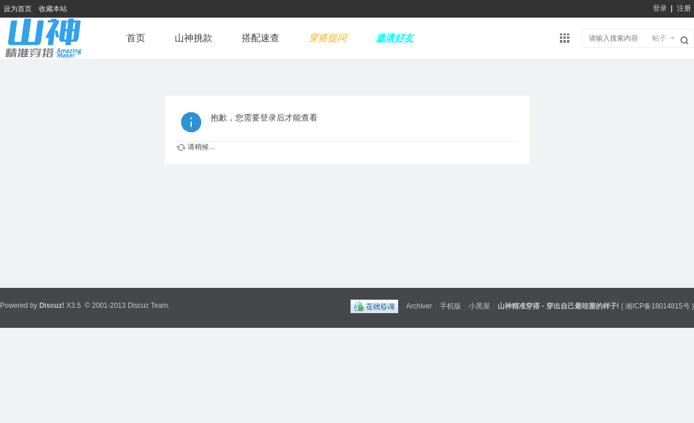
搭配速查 (260, 38)
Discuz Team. (149, 305)
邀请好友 (394, 38)
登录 (660, 8)
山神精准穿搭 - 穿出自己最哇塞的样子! (558, 306)
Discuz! (52, 305)
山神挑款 (193, 38)
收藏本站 (53, 9)
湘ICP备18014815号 (657, 306)
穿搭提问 (327, 38)
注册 (684, 8)
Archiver (419, 306)
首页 (135, 38)
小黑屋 (479, 306)
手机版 (450, 306)
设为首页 (18, 9)
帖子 (659, 38)
